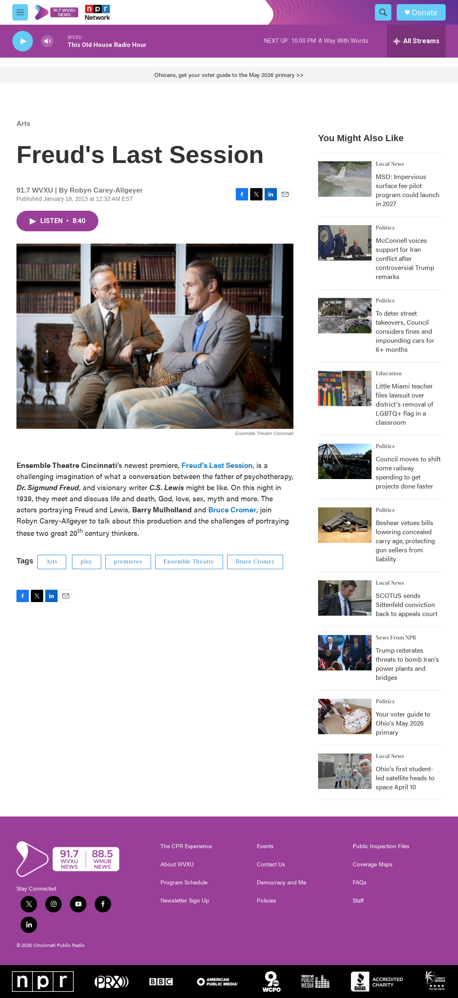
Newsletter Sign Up (184, 900)
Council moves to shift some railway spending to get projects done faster (408, 472)
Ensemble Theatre (189, 561)
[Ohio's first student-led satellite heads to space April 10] (345, 771)
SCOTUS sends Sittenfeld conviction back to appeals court (406, 604)
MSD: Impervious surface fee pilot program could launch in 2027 (407, 190)
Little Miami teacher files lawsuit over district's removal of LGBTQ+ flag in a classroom (404, 404)
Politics (385, 228)
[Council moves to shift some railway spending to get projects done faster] (345, 461)
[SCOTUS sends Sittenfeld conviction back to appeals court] (345, 598)
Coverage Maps (373, 864)
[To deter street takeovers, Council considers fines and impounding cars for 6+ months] (345, 315)
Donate (424, 12)
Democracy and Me (281, 882)
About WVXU (177, 864)
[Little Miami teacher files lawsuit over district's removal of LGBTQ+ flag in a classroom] (345, 388)
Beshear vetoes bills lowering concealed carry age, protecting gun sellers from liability (405, 540)
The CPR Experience (186, 846)
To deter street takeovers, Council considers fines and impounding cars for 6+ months (405, 331)
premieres (128, 561)
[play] (22, 41)
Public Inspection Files (381, 846)
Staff (358, 900)
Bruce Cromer (255, 561)
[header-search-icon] (383, 12)
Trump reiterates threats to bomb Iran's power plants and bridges (407, 663)
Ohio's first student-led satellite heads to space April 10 (405, 777)
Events (265, 846)
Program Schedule (183, 882)
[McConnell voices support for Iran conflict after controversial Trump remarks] (345, 243)
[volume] (47, 41)
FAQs (360, 882)
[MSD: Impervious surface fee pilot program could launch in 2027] (345, 179)
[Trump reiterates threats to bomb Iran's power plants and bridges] (345, 652)
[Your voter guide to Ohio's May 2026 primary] (345, 716)
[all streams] (416, 41)
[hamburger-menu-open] (20, 12)
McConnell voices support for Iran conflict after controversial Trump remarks (405, 258)
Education (389, 373)
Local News (390, 164)
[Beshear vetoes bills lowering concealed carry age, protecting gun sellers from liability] (345, 525)
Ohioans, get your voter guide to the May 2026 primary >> (229, 74)
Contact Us (271, 864)
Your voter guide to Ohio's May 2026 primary (403, 723)
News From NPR (396, 638)
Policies (266, 900)
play (87, 561)
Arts (23, 124)
